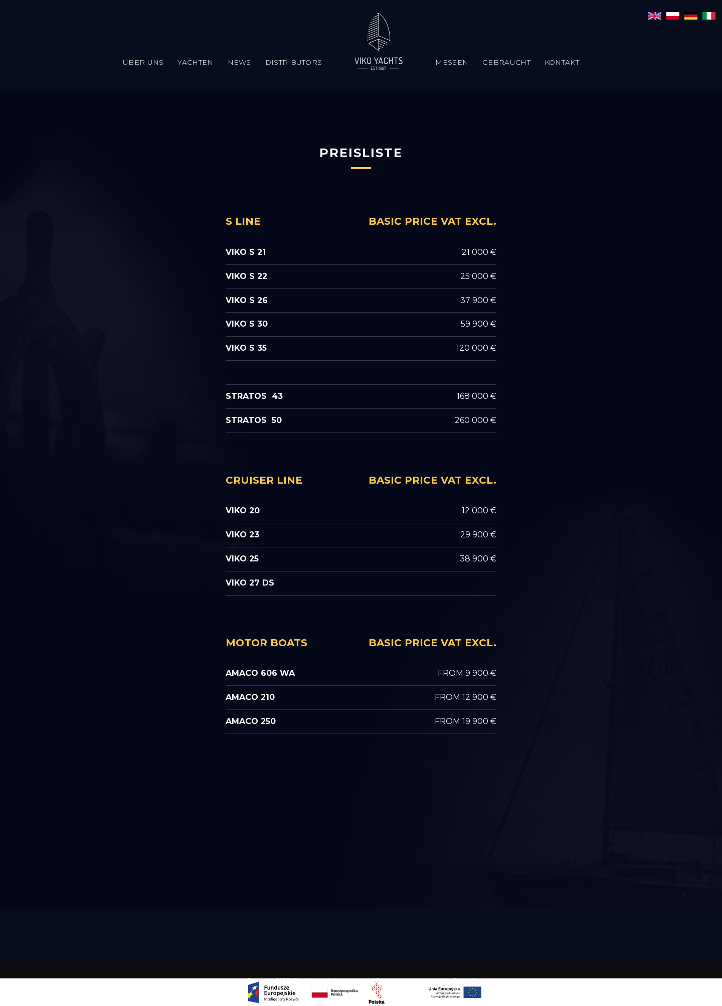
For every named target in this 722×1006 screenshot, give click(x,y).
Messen (451, 62)
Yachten (195, 62)
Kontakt (562, 62)
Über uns (143, 62)
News (239, 62)
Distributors (293, 62)
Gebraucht (506, 62)
